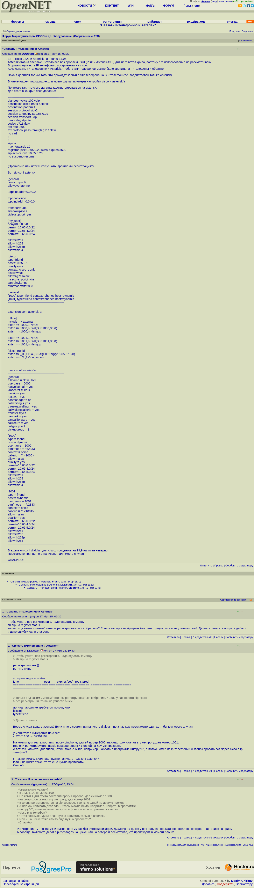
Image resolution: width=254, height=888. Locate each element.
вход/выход (196, 21)
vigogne (74, 587)
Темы (225, 845)
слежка (232, 21)
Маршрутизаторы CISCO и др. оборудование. (42, 36)
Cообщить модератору (239, 565)
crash (55, 581)
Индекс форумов (214, 845)
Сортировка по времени (233, 600)
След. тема (248, 845)
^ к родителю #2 (202, 837)
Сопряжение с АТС (86, 36)
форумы (17, 21)
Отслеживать (245, 40)
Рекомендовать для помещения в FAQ (185, 845)
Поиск (187, 5)
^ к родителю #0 (202, 637)
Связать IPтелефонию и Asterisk (30, 581)
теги (196, 5)
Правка (218, 565)
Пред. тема (235, 845)
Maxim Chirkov (242, 880)
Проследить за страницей (21, 884)
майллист (154, 21)
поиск (76, 21)
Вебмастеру (244, 884)
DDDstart (28, 53)
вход (214, 1)
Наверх (218, 637)
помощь (50, 21)
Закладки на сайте (16, 880)
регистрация (225, 1)
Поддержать (225, 884)
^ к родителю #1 (202, 770)
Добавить (208, 884)
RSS (250, 600)
